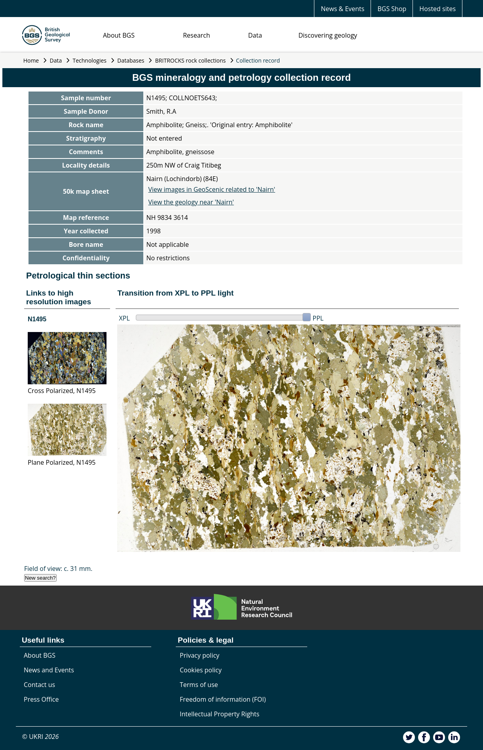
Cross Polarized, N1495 (62, 390)
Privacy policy (199, 655)
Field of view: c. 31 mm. (58, 568)
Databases (130, 60)
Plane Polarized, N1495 (61, 462)
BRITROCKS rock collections (190, 60)
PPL (318, 318)
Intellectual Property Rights (219, 714)
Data (255, 35)
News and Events (49, 670)
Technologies (90, 60)
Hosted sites (437, 8)
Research (196, 35)
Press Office (41, 699)
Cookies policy (201, 670)
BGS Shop (391, 8)
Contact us (39, 684)
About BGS (119, 35)
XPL (124, 318)
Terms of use (199, 684)
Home (31, 60)
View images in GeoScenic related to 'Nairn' (211, 189)
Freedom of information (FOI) (223, 699)
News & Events (342, 8)
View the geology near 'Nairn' (191, 202)
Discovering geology (328, 35)
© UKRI (40, 736)
